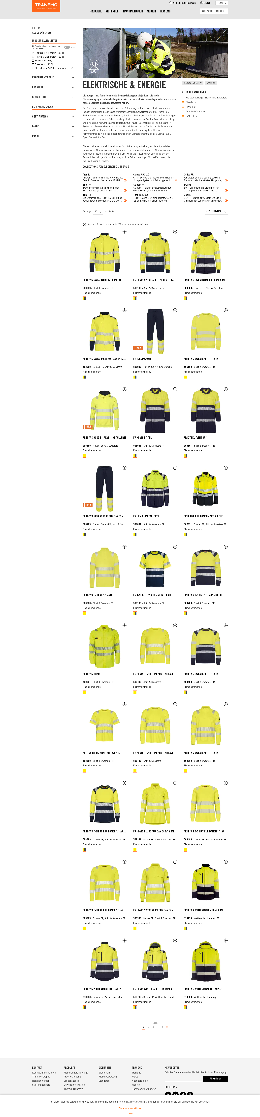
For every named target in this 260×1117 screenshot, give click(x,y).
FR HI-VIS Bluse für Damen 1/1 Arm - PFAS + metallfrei (165, 831)
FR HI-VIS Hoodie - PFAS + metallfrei (104, 437)
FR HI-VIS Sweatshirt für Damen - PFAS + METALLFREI (164, 910)
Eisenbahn (43, 65)
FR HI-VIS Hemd (91, 674)
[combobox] (214, 11)
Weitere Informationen (130, 1109)
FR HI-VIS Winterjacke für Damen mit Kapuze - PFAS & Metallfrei (171, 989)
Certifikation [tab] (40, 116)
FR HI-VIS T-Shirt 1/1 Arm (97, 595)
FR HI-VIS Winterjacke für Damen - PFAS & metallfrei (114, 989)
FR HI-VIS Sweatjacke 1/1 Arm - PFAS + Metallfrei (162, 280)
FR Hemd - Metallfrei (146, 516)
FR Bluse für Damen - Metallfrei (203, 516)
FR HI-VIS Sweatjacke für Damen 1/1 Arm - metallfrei (114, 359)
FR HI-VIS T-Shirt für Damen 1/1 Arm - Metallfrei (112, 910)
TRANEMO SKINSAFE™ (193, 83)
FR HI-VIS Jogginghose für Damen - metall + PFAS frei (114, 516)
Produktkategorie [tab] (43, 77)
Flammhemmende (92, 293)
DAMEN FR (211, 83)
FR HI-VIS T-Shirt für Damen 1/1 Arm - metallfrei (112, 831)
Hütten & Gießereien (49, 57)
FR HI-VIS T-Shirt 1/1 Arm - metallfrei (206, 595)
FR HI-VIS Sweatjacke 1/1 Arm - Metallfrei (107, 280)
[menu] (130, 11)
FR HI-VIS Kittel (142, 437)
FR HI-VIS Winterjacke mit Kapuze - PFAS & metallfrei (215, 989)
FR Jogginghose (142, 359)
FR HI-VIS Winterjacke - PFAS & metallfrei (209, 910)
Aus (69, 47)
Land (221, 3)
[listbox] (105, 298)
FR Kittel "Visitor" (195, 437)
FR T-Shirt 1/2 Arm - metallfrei (152, 595)
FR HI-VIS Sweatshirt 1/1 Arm (201, 359)
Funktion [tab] (37, 87)
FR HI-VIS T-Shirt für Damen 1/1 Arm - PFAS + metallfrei (217, 831)
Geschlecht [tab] (39, 97)
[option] (84, 298)
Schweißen (43, 61)
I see (130, 1114)
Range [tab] (35, 136)
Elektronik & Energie (49, 53)
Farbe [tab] (35, 126)
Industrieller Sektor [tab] (45, 41)
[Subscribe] (215, 1079)
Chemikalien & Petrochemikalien (54, 68)
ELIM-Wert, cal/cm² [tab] (43, 107)
